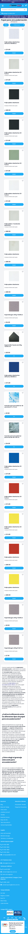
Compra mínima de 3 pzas (10, 75)
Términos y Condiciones (7, 838)
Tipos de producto (5, 822)
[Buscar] (24, 9)
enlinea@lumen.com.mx (8, 863)
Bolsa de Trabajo (5, 807)
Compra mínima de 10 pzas (11, 317)
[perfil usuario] (23, 5)
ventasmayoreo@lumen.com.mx (11, 885)
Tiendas (3, 814)
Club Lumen (4, 809)
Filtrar (6, 25)
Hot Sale (3, 893)
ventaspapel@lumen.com (9, 855)
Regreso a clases (5, 895)
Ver (14, 355)
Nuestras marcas (5, 817)
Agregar (14, 52)
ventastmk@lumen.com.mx (9, 872)
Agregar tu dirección (8, 13)
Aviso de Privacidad (6, 833)
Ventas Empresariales (6, 825)
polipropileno (12, 683)
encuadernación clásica (8, 685)
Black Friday (4, 901)
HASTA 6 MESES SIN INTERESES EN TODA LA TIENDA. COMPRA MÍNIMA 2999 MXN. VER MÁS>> (14, 16)
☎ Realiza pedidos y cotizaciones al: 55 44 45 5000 (13, 1)
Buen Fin (3, 898)
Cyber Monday (4, 903)
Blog (2, 804)
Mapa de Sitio (4, 820)
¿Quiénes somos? (5, 812)
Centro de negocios (7, 874)
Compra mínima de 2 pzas (10, 105)
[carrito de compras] (25, 5)
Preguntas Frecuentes (21, 807)
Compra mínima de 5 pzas (10, 651)
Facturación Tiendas (20, 804)
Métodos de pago (5, 836)
